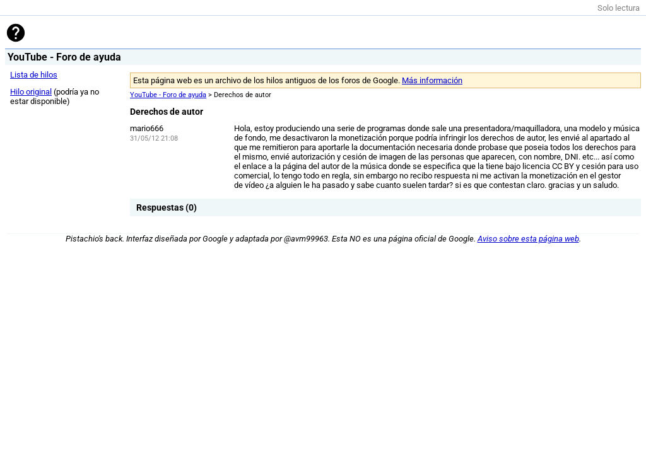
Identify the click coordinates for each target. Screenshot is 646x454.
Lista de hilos (33, 74)
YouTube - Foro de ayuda (168, 95)
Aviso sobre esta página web (528, 238)
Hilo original (31, 91)
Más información (432, 80)
